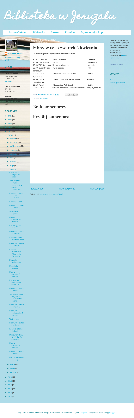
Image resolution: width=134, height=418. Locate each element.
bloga (123, 55)
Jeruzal (55, 32)
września (13, 150)
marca (12, 364)
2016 (10, 389)
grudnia (13, 138)
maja (12, 165)
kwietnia (13, 169)
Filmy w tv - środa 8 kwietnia (16, 289)
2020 (10, 135)
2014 (10, 396)
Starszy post (97, 188)
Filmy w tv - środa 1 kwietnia (16, 352)
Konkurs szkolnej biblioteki (16, 330)
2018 (10, 381)
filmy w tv (44, 98)
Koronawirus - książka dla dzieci (14, 174)
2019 (10, 377)
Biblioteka (39, 32)
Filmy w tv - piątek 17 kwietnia (16, 206)
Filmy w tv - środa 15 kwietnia (16, 232)
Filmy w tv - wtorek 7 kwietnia (16, 306)
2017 (10, 385)
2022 (10, 127)
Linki (111, 79)
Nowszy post (37, 188)
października (15, 146)
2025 (10, 116)
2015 (10, 393)
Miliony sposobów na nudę (16, 358)
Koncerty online (15, 201)
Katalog (70, 32)
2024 (10, 120)
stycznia (13, 372)
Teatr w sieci (14, 319)
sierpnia (13, 154)
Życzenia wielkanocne (15, 261)
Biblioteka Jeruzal (15, 54)
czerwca (13, 162)
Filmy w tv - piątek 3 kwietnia (16, 324)
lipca (12, 158)
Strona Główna (17, 32)
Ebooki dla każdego (13, 267)
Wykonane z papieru (14, 212)
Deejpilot (83, 412)
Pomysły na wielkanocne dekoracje (15, 282)
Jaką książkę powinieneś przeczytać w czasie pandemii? (15, 185)
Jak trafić (8, 81)
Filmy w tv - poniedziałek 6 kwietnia (16, 313)
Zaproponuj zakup (91, 32)
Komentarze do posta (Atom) (51, 194)
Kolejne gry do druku (15, 226)
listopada (13, 142)
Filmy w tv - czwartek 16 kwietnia (15, 219)
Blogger (112, 412)
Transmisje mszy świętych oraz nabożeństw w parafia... (16, 297)
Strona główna (67, 188)
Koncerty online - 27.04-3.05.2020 (16, 195)
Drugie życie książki (117, 82)
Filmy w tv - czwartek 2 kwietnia (14, 345)
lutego (12, 368)
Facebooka (114, 58)
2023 (10, 124)
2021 (10, 131)
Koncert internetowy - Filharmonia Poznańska (15, 253)
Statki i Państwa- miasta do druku (16, 239)
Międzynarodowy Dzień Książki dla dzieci (16, 337)
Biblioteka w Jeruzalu (60, 17)
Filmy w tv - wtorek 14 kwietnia (16, 245)
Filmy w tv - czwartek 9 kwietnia (14, 274)
